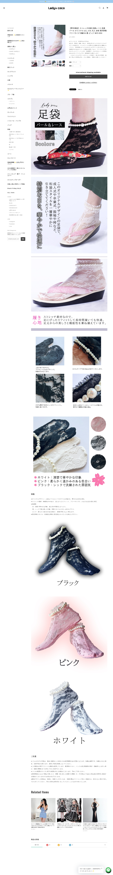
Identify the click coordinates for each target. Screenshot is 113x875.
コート (9, 154)
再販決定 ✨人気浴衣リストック (16, 35)
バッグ (9, 125)
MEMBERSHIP (13, 207)
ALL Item (10, 192)
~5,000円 (11, 60)
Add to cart (88, 76)
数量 (70, 66)
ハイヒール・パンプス (14, 121)
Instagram (12, 221)
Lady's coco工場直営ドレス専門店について (16, 200)
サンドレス (10, 112)
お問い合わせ (12, 210)
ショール (11, 149)
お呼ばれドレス (12, 108)
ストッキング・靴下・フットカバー (16, 174)
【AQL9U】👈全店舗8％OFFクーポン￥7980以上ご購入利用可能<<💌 (56, 1)
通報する (80, 89)
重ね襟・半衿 (12, 147)
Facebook (12, 224)
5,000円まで (12, 49)
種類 (70, 62)
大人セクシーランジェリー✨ (15, 89)
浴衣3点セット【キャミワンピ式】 (16, 135)
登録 (23, 239)
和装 (8, 129)
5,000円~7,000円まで (14, 51)
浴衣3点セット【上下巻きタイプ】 (16, 139)
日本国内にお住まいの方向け (88, 82)
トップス (10, 76)
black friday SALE (14, 188)
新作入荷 (10, 30)
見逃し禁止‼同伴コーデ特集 (16, 184)
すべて (37, 845)
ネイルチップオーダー (14, 180)
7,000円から (12, 54)
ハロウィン (12, 101)
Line (10, 226)
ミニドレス (10, 58)
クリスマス (12, 103)
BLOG (10, 203)
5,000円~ (11, 63)
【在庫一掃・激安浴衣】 (15, 131)
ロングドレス (11, 71)
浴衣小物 (11, 142)
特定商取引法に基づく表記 (15, 215)
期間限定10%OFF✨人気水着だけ (16, 41)
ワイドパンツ (11, 116)
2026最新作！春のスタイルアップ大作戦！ (16, 169)
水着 (8, 80)
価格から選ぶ (11, 46)
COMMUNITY (12, 205)
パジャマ (10, 84)
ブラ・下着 (10, 94)
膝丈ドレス (10, 67)
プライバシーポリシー (14, 212)
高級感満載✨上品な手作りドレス (15, 163)
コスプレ (10, 99)
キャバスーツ (11, 158)
